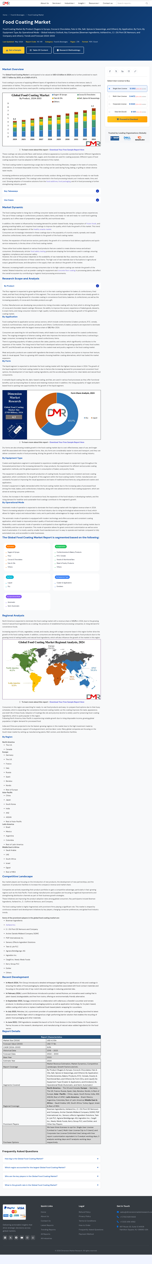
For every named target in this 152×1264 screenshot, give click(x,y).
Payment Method (86, 1234)
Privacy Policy (85, 1216)
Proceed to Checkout (127, 119)
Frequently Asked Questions (91, 1229)
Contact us (108, 3)
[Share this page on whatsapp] (33, 1237)
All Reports (45, 1234)
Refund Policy (85, 1212)
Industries (69, 3)
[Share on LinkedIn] (122, 71)
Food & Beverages (17, 15)
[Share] (135, 71)
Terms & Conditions (87, 1221)
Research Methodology (68, 50)
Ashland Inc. (11, 925)
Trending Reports (48, 1229)
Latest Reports (47, 1225)
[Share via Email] (128, 71)
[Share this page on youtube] (22, 1237)
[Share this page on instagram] (27, 1237)
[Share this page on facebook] (16, 1237)
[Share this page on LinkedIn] (5, 1237)
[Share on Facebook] (109, 71)
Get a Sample (13, 50)
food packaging (64, 181)
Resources (94, 3)
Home (5, 15)
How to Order (84, 1225)
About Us (45, 3)
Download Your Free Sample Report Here (67, 150)
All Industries (46, 1238)
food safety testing (38, 251)
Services (57, 3)
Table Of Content (39, 50)
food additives (52, 181)
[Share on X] (116, 71)
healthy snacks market (42, 229)
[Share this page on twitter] (10, 1237)
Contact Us (46, 1221)
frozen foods (91, 224)
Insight (81, 3)
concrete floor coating (66, 270)
